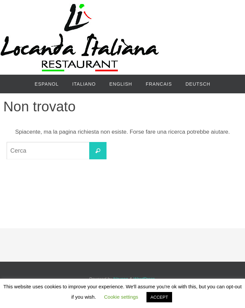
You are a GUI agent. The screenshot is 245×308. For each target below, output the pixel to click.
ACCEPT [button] (159, 297)
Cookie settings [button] (121, 297)
